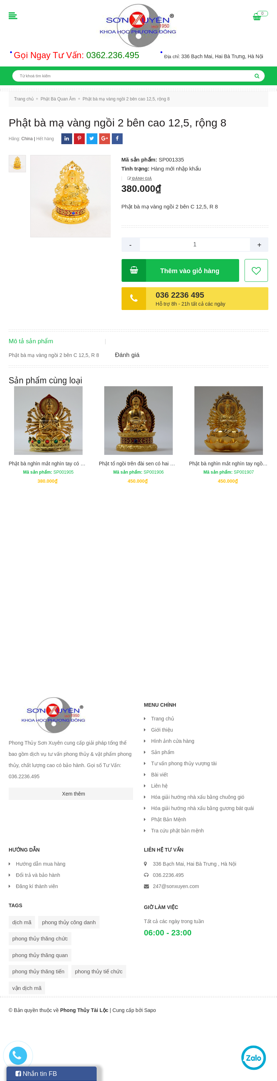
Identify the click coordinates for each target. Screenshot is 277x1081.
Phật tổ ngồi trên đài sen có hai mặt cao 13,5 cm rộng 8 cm (165, 522)
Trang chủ (162, 777)
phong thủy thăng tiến (38, 1029)
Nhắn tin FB (36, 1073)
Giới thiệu (162, 788)
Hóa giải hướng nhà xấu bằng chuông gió (197, 855)
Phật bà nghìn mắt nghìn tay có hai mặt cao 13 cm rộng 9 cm (77, 522)
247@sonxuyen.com (176, 944)
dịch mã (21, 980)
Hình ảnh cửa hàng (172, 799)
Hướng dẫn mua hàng (40, 922)
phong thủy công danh (69, 980)
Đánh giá (141, 178)
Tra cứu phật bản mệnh (177, 889)
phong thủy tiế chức (99, 1029)
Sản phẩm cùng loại (45, 438)
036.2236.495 (168, 933)
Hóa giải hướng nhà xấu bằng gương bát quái (202, 867)
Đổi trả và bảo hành (38, 933)
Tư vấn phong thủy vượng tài (184, 822)
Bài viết (159, 833)
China (26, 138)
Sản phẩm (162, 811)
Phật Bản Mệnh (168, 878)
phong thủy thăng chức (40, 997)
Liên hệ (159, 844)
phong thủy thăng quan (40, 1013)
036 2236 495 (180, 295)
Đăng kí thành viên (37, 944)
